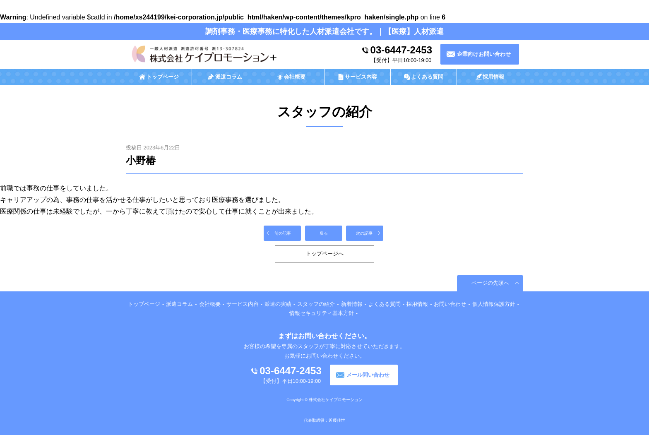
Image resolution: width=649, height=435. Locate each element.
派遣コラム (179, 304)
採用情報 (417, 304)
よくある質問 (384, 304)
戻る (324, 233)
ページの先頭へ (490, 283)
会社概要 (210, 304)
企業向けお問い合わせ (484, 54)
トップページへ (325, 253)
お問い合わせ (450, 304)
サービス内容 (242, 304)
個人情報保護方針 (493, 304)
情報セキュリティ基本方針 (321, 313)
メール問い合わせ (367, 375)
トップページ (144, 304)
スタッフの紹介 (316, 304)
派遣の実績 (277, 304)
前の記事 (282, 233)
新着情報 (352, 304)
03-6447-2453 (401, 49)
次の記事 (364, 233)
